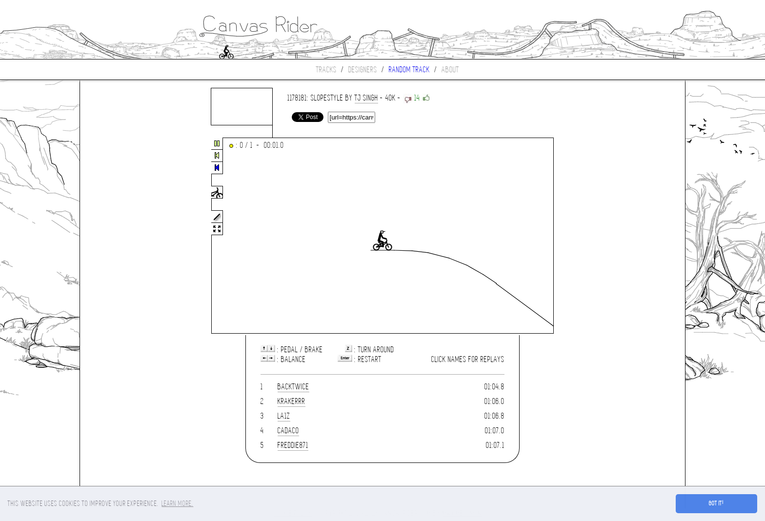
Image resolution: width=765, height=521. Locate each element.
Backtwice (293, 386)
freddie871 (293, 445)
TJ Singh (366, 98)
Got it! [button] (716, 503)
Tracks (326, 69)
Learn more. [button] (177, 503)
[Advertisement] (121, 236)
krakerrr (291, 401)
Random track (409, 69)
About (450, 69)
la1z (284, 416)
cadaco (288, 430)
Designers (362, 69)
